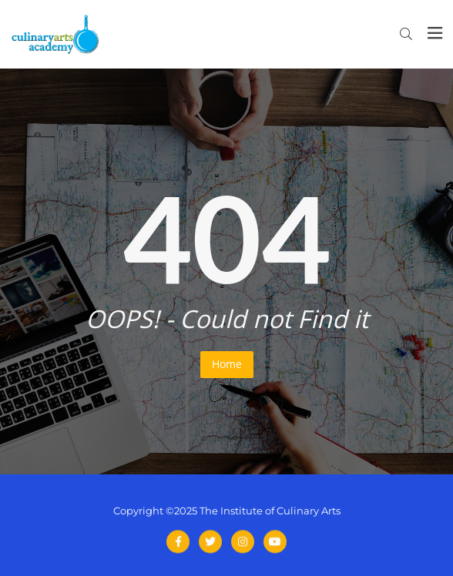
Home (227, 364)
